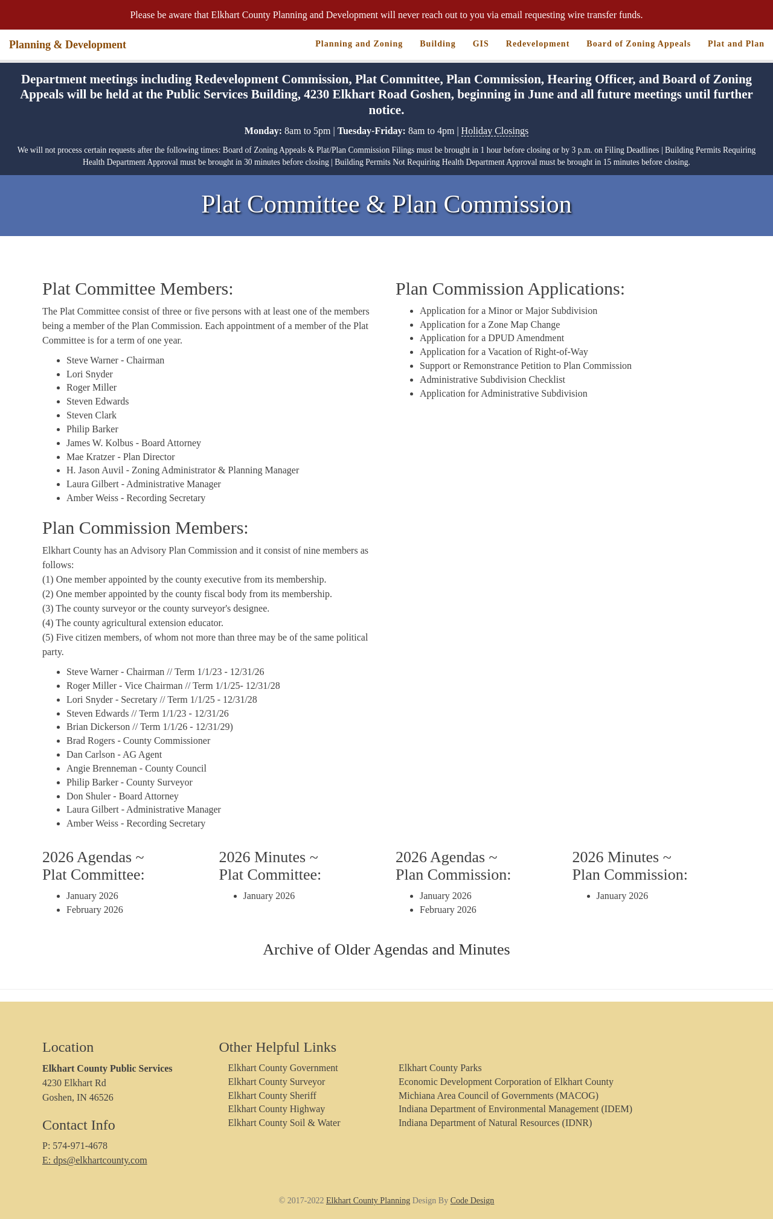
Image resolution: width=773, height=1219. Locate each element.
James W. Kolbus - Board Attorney (133, 443)
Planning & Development (67, 45)
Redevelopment (538, 43)
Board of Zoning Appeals (638, 43)
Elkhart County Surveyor (277, 1082)
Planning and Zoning (359, 43)
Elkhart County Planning (368, 1200)
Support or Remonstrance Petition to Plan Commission (526, 365)
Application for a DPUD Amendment (492, 338)
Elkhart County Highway (277, 1109)
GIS (481, 43)
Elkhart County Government (283, 1068)
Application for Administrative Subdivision (504, 393)
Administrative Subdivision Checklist (492, 379)
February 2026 (94, 909)
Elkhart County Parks (440, 1068)
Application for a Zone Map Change (490, 324)
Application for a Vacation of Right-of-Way (504, 352)
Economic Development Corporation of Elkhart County (506, 1082)
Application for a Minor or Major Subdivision (508, 311)
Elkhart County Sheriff (272, 1095)
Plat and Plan (736, 43)
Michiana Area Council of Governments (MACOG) (498, 1095)
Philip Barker (92, 429)
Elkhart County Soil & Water (284, 1123)
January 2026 (92, 896)
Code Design (473, 1200)
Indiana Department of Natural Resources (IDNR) (495, 1123)
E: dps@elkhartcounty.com (94, 1160)
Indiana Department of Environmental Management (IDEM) (515, 1109)
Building (437, 43)
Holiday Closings (495, 131)
